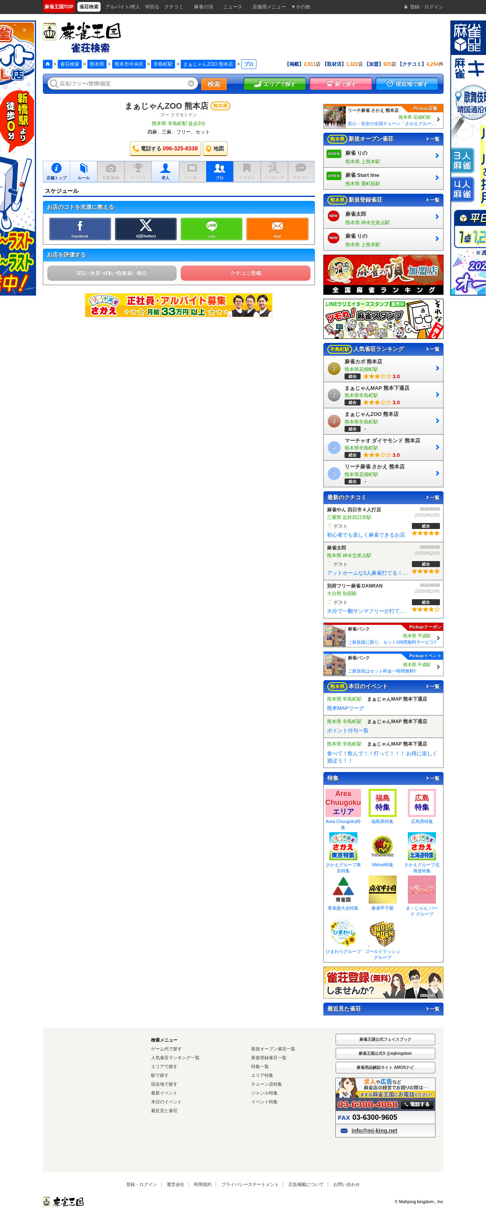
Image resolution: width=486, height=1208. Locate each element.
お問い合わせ (346, 1184)
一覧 (432, 139)
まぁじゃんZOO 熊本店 (208, 64)
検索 (214, 84)
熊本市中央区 (129, 64)
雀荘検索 (69, 64)
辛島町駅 (163, 64)
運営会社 (175, 1184)
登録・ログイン (141, 1184)
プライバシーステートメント (250, 1184)
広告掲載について (306, 1184)
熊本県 (97, 64)
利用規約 (203, 1184)
